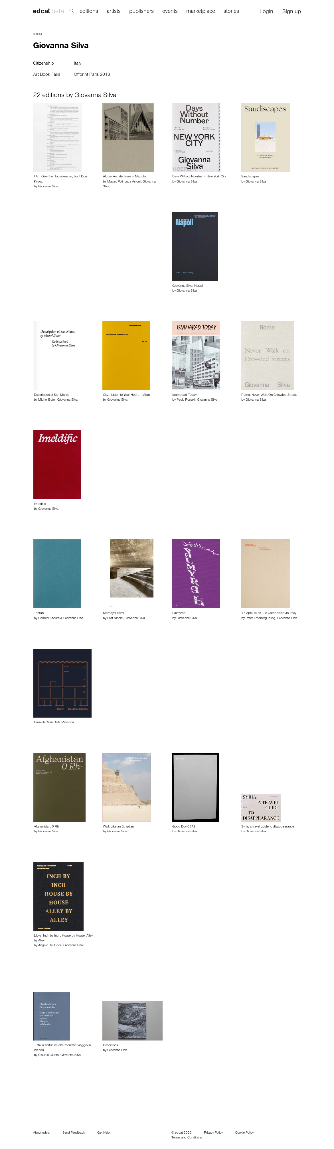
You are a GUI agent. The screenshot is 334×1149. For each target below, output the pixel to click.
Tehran (39, 613)
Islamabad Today (184, 395)
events (170, 12)
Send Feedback (73, 1133)
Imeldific (40, 504)
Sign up (291, 12)
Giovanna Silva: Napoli (187, 286)
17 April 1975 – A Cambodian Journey (268, 613)
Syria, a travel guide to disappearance (267, 827)
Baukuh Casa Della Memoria (54, 722)
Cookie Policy (244, 1133)
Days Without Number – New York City (199, 177)
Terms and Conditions (186, 1138)
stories (231, 12)
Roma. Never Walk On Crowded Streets (269, 395)
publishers (141, 12)
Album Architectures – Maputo (124, 177)
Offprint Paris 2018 (92, 75)
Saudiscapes (250, 177)
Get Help (103, 1133)
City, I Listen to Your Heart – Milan (126, 395)
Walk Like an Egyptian (118, 827)
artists (114, 12)
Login (266, 12)
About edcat (41, 1133)
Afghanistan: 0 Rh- (47, 827)
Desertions (110, 1045)
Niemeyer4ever (113, 613)
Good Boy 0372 (183, 827)
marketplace (200, 12)
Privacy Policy (213, 1133)
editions (89, 12)
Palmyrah (178, 613)
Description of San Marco (51, 395)
